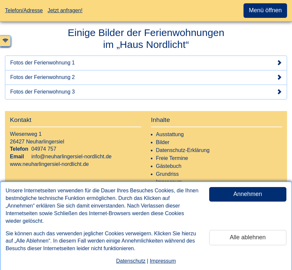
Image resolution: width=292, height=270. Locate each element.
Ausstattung (170, 134)
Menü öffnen (265, 10)
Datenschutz (131, 261)
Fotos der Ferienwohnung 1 (146, 62)
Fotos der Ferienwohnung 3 (146, 92)
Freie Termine (172, 158)
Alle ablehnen (248, 237)
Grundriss (167, 174)
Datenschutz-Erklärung (183, 150)
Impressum (163, 261)
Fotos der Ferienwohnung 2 (146, 77)
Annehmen (247, 194)
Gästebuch (168, 166)
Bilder (163, 142)
